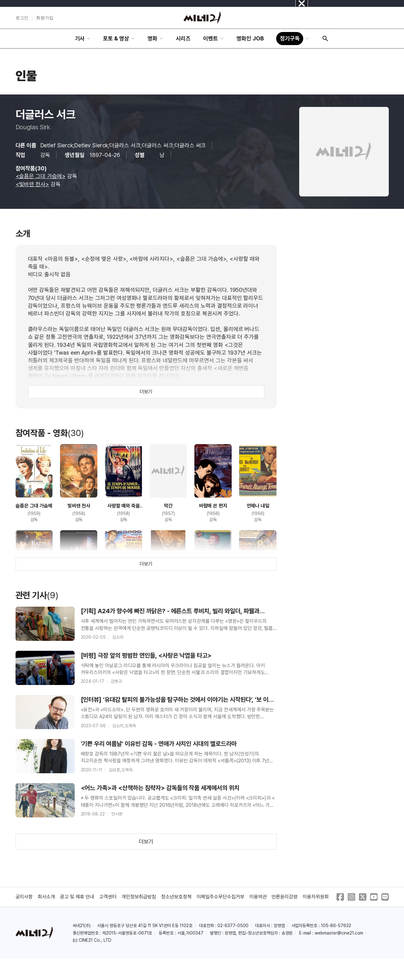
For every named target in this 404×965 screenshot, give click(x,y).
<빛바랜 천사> (32, 184)
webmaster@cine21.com (339, 933)
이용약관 (258, 897)
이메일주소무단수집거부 (220, 897)
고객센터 (108, 897)
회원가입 (44, 17)
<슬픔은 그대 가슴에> (41, 176)
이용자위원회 (316, 897)
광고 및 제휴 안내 (77, 897)
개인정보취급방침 (139, 897)
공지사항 (24, 897)
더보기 (146, 392)
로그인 (22, 17)
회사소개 (46, 897)
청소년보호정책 (176, 897)
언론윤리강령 (285, 897)
